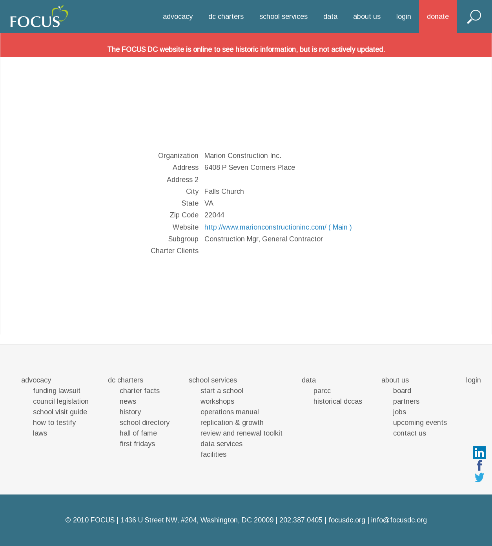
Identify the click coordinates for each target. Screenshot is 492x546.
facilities (213, 454)
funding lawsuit (56, 391)
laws (40, 433)
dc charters (226, 16)
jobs (399, 412)
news (128, 401)
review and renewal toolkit (241, 433)
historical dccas (337, 401)
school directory (144, 423)
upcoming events (420, 423)
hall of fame (138, 433)
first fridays (137, 444)
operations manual (229, 412)
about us (367, 16)
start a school (221, 391)
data (330, 16)
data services (221, 444)
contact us (409, 433)
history (130, 412)
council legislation (61, 401)
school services (283, 16)
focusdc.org (346, 520)
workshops (217, 401)
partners (406, 401)
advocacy (178, 16)
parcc (322, 391)
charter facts (140, 391)
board (402, 391)
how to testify (54, 423)
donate (438, 16)
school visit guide (60, 412)
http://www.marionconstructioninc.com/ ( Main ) (278, 227)
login (403, 16)
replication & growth (232, 423)
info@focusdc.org (399, 520)
